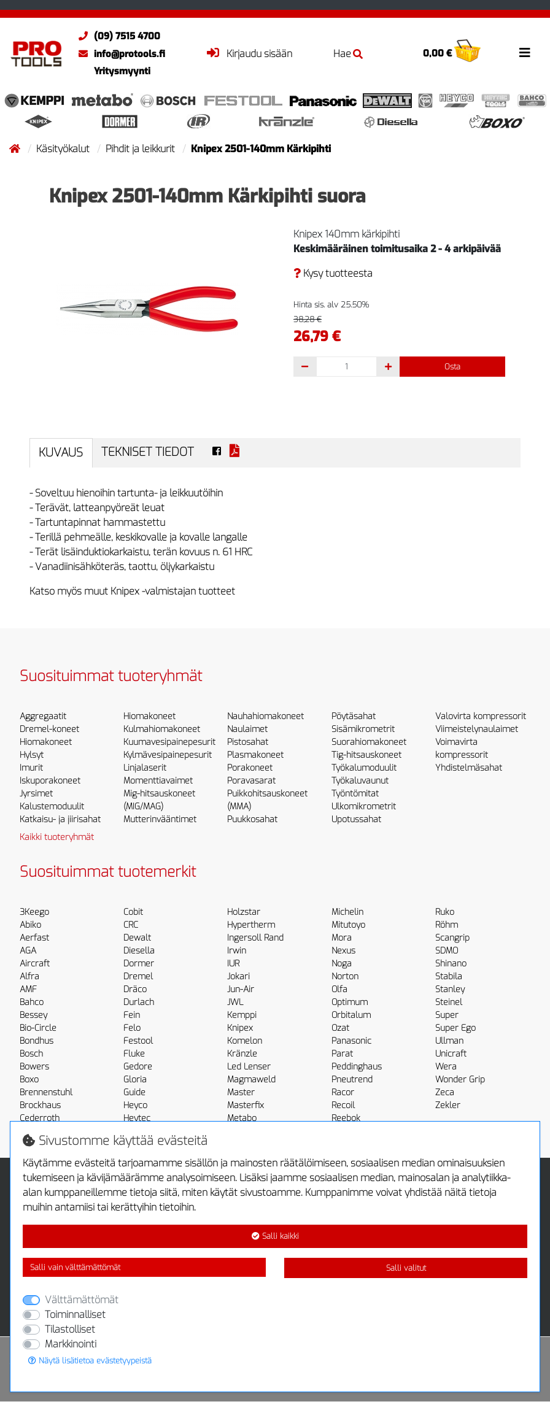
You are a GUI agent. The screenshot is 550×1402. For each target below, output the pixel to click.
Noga (341, 963)
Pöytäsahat (353, 716)
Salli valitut (406, 1268)
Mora (341, 938)
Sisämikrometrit (363, 729)
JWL (235, 1002)
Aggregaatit (43, 716)
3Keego (34, 912)
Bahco (32, 1002)
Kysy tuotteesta (333, 273)
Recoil (343, 1105)
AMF (28, 989)
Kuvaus (61, 452)
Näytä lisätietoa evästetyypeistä (90, 1360)
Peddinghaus (356, 1067)
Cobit (133, 912)
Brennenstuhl (46, 1092)
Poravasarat (251, 781)
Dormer (138, 963)
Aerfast (34, 938)
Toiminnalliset (75, 1314)
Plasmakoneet (255, 755)
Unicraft (451, 1054)
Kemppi (242, 1015)
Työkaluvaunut (360, 781)
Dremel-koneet (49, 729)
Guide (134, 1092)
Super (447, 1015)
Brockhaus (40, 1105)
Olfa (339, 989)
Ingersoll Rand (255, 938)
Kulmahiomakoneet (161, 729)
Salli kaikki (275, 1236)
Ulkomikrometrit (363, 806)
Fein (131, 1015)
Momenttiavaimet (158, 781)
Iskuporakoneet (50, 781)
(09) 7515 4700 (116, 36)
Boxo (29, 1079)
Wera (446, 1067)
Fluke (134, 1054)
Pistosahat (247, 742)
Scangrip (452, 938)
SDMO (446, 951)
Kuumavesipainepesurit (169, 742)
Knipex (240, 1028)
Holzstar (243, 912)
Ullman (449, 1041)
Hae (348, 53)
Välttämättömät (81, 1299)
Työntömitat (355, 793)
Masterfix (245, 1105)
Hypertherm (251, 925)
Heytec (136, 1118)
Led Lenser (249, 1067)
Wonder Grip (460, 1079)
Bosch (31, 1054)
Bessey (33, 1015)
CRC (130, 925)
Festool (138, 1041)
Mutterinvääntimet (159, 819)
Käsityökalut (64, 148)
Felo (132, 1028)
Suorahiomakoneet (368, 742)
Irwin (236, 951)
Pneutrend (352, 1079)
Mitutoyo (348, 925)
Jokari (238, 976)
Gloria (135, 1079)
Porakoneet (250, 768)
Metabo (242, 1118)
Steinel (448, 1002)
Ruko (444, 912)
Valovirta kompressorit (480, 716)
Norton (344, 976)
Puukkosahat (252, 819)
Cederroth (40, 1118)
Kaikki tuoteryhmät (57, 837)
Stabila (448, 976)
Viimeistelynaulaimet (476, 729)
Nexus (343, 951)
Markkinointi (70, 1344)
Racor (342, 1092)
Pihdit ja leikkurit (141, 148)
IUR (233, 963)
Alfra (29, 976)
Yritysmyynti (122, 71)
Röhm (446, 925)
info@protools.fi (118, 54)
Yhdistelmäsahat (468, 768)
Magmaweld (251, 1079)
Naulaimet (247, 729)
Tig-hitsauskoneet (366, 755)
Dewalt (137, 938)
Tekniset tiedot (147, 452)
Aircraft (35, 963)
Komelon (244, 1041)
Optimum (349, 1002)
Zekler (447, 1105)
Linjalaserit (144, 768)
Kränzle (242, 1054)
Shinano (451, 963)
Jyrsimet (36, 793)
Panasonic (351, 1041)
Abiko (30, 925)
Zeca (444, 1092)
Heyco (135, 1105)
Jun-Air (240, 989)
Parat (342, 1054)
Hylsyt (32, 755)
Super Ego (455, 1028)
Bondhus (36, 1041)
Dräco (135, 989)
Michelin (347, 912)
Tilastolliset (70, 1329)
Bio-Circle (38, 1028)
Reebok (345, 1118)
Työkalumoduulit (364, 768)
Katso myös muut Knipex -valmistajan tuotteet (132, 591)
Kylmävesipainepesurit (167, 755)
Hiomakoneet (46, 742)
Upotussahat (356, 819)
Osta (452, 366)
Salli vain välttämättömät (75, 1267)
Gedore (137, 1067)
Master (241, 1092)
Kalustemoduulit (52, 806)
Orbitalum (351, 1015)
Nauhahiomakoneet (265, 716)
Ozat (340, 1028)
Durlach (138, 1002)
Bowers (34, 1067)
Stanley (450, 989)
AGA (28, 951)
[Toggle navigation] (524, 53)
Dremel (138, 976)
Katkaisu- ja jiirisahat (60, 819)
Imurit (31, 768)
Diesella (139, 951)
